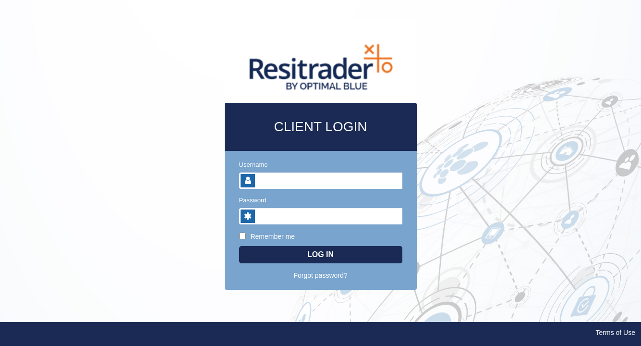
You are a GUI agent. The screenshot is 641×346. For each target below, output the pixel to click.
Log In (320, 254)
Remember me (267, 236)
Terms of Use (615, 332)
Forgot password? (320, 275)
